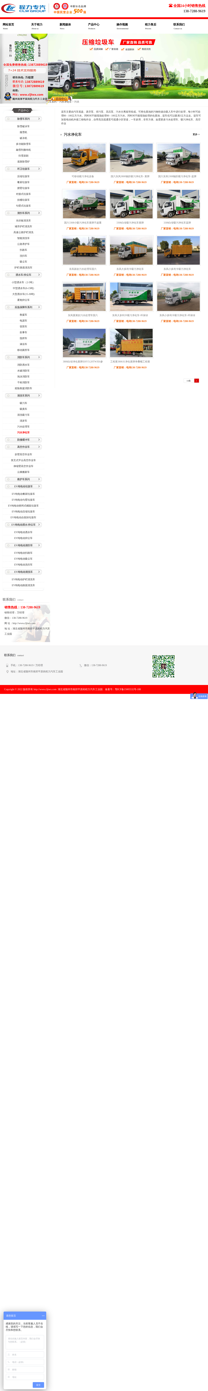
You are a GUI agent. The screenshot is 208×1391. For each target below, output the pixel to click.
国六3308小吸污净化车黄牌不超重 (83, 222)
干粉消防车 (23, 382)
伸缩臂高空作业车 (23, 466)
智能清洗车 (23, 238)
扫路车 (23, 250)
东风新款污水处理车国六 (83, 269)
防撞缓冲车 (23, 439)
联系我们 (187, 26)
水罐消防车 (23, 370)
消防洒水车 (23, 365)
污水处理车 (23, 426)
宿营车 (23, 326)
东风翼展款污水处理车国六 (83, 315)
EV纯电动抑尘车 (23, 538)
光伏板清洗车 (23, 220)
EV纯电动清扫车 (23, 545)
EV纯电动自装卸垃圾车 (23, 517)
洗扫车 (23, 256)
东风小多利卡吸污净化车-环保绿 (177, 315)
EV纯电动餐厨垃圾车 (23, 494)
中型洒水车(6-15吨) (23, 288)
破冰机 (23, 138)
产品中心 (102, 26)
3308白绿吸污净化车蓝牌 (177, 222)
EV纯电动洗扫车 (23, 564)
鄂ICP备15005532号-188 (128, 689)
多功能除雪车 (23, 144)
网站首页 (17, 26)
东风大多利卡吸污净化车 (130, 269)
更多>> (196, 134)
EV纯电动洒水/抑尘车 (23, 524)
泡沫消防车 (23, 376)
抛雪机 (23, 132)
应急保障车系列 (23, 307)
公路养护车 (23, 244)
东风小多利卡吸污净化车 (177, 269)
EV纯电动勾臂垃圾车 (23, 500)
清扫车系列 (23, 213)
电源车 (23, 320)
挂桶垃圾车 (23, 200)
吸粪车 (23, 409)
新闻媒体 (74, 26)
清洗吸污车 (23, 415)
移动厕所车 (23, 350)
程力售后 (159, 26)
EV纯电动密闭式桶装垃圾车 (23, 505)
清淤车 (23, 420)
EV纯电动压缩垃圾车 (23, 511)
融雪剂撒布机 (23, 150)
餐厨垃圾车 (23, 182)
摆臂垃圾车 (23, 188)
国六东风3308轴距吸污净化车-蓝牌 (177, 176)
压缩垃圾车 (23, 176)
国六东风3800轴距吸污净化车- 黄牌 (130, 176)
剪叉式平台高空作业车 (23, 460)
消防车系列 (23, 357)
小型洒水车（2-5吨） (23, 282)
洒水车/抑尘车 (23, 275)
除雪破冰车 (23, 126)
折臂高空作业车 (23, 454)
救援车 (23, 314)
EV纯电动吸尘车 (23, 558)
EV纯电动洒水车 (23, 532)
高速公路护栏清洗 (23, 232)
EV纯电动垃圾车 (23, 486)
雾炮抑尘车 (23, 300)
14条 (188, 381)
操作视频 (130, 26)
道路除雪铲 (23, 161)
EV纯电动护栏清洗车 (23, 579)
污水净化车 (23, 432)
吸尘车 (23, 261)
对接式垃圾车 (23, 194)
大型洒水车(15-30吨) (23, 294)
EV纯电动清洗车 (23, 572)
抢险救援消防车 (23, 388)
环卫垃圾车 (23, 169)
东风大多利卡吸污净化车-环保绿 (130, 315)
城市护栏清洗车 (23, 226)
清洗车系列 (23, 395)
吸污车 (23, 403)
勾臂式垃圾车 (23, 205)
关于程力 (45, 26)
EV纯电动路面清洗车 (23, 585)
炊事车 (23, 332)
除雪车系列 (23, 119)
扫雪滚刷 (23, 155)
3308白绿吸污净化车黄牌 (130, 222)
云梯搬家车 (23, 472)
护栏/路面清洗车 (23, 267)
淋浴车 (23, 344)
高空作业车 (23, 447)
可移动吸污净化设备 (83, 176)
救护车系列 (23, 479)
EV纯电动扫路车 (23, 553)
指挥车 (23, 338)
